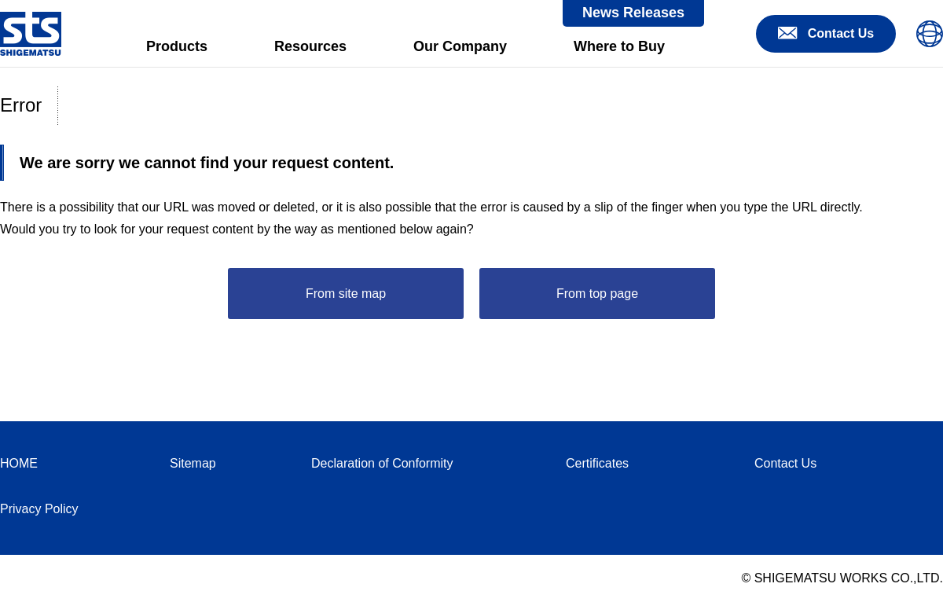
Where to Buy (619, 46)
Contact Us (785, 463)
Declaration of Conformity (382, 463)
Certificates (597, 463)
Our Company (460, 46)
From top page (597, 293)
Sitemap (193, 463)
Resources (310, 46)
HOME (19, 463)
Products (176, 46)
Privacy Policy (39, 509)
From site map (346, 293)
